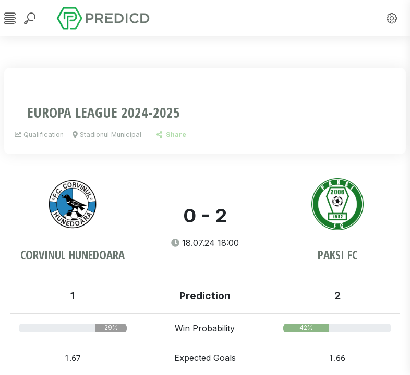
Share (171, 135)
